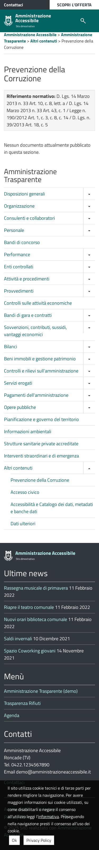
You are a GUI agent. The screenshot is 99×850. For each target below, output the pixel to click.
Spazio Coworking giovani (29, 650)
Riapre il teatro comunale (29, 607)
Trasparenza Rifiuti (22, 703)
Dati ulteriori (23, 523)
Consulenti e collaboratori (29, 218)
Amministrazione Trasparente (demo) (41, 691)
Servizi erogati (18, 382)
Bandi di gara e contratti (28, 315)
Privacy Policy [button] (38, 840)
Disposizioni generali (24, 193)
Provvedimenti (19, 290)
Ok (14, 840)
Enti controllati (18, 266)
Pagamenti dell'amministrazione (36, 395)
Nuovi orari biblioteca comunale (35, 619)
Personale (14, 230)
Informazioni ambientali (27, 431)
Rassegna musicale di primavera (36, 587)
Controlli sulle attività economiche (38, 303)
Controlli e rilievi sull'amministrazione (41, 370)
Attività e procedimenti (26, 278)
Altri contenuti (18, 467)
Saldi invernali (18, 638)
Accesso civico (25, 492)
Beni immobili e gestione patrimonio (40, 358)
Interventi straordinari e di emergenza (41, 455)
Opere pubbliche (20, 407)
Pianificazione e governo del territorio (41, 419)
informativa (48, 816)
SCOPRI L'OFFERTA (74, 5)
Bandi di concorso (22, 242)
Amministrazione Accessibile (33, 18)
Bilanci (10, 346)
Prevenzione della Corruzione (40, 480)
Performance (17, 254)
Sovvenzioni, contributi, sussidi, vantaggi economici (35, 331)
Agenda (11, 715)
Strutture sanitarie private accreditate (41, 443)
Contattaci (13, 5)
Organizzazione (19, 205)
